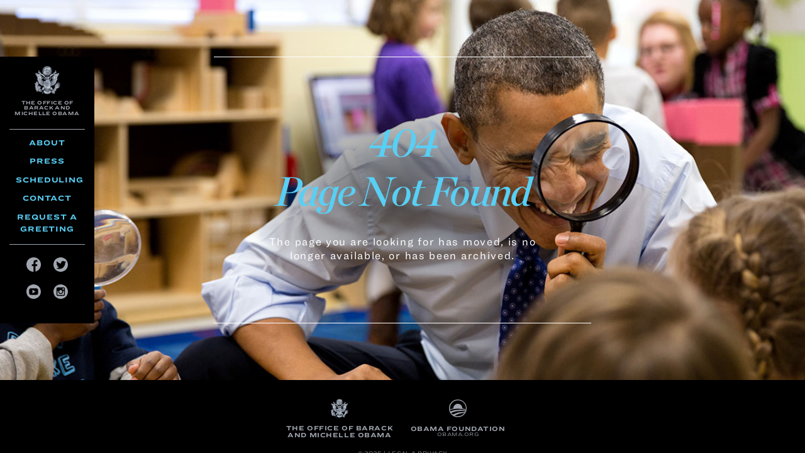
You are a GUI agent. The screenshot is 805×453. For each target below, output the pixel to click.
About (47, 142)
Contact (47, 198)
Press (47, 161)
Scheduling (50, 180)
